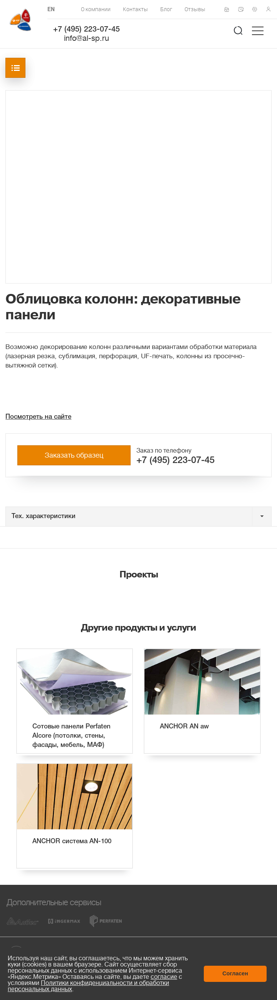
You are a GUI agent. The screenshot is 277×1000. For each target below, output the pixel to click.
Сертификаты (229, 9)
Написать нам (243, 9)
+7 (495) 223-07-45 (86, 29)
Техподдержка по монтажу (257, 9)
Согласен (235, 973)
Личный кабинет (271, 9)
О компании (96, 9)
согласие (164, 976)
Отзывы (195, 9)
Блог (166, 9)
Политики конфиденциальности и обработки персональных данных (88, 986)
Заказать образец (74, 455)
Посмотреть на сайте (38, 417)
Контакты (135, 9)
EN (51, 9)
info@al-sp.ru (86, 38)
